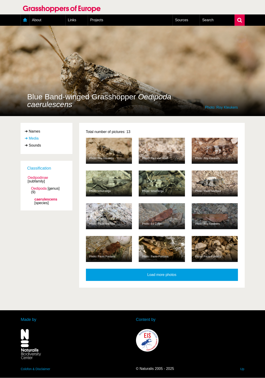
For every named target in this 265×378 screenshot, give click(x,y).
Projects (96, 20)
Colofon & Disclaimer (35, 369)
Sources (181, 20)
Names (34, 131)
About (36, 20)
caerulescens (46, 199)
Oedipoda (39, 188)
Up (242, 369)
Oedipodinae (38, 178)
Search (208, 20)
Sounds (35, 145)
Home (25, 20)
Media (34, 138)
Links (72, 20)
